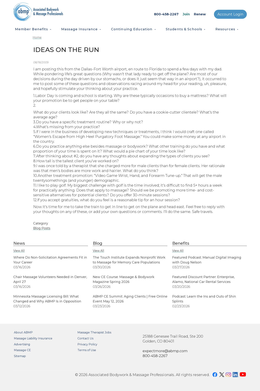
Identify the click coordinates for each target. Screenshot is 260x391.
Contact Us (85, 338)
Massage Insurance (79, 29)
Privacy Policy (87, 344)
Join (186, 14)
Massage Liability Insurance (33, 338)
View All (19, 250)
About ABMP (23, 332)
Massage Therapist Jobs (94, 332)
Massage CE (22, 350)
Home (37, 37)
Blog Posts (41, 228)
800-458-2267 (166, 14)
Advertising (22, 344)
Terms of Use (86, 350)
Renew (200, 14)
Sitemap (20, 356)
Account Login (230, 14)
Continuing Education (132, 29)
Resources (225, 29)
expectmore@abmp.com (165, 351)
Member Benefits (31, 29)
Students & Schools (184, 29)
